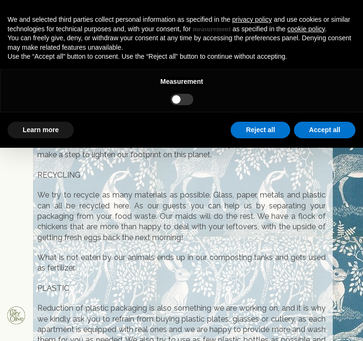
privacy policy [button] (252, 19)
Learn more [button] (41, 130)
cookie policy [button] (306, 29)
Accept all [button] (324, 130)
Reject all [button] (260, 130)
